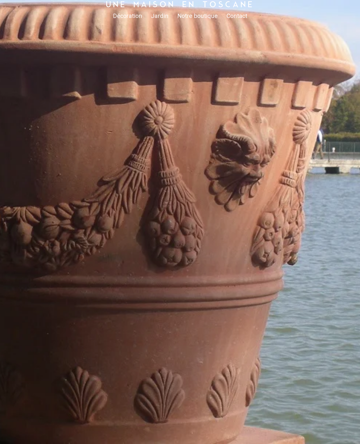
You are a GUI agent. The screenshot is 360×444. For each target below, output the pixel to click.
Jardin (159, 15)
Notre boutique (197, 15)
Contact (237, 15)
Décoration (127, 15)
